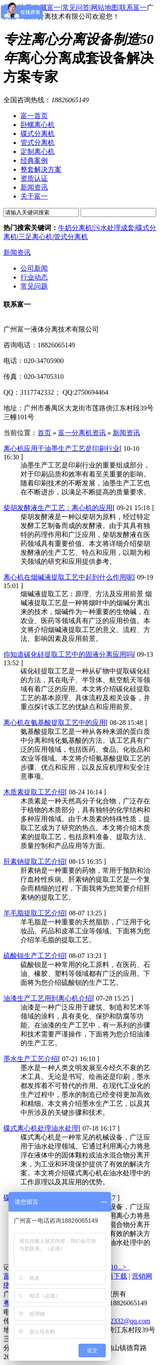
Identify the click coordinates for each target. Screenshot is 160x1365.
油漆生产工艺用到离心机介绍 (47, 998)
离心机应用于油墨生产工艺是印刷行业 (61, 448)
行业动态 (34, 277)
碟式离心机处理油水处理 (41, 1128)
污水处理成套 (113, 227)
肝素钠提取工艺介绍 (34, 861)
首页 (44, 432)
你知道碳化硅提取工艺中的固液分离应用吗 (68, 654)
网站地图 (104, 7)
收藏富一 (47, 7)
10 (114, 1267)
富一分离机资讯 (82, 432)
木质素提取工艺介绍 (34, 792)
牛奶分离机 (75, 227)
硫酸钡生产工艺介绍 (34, 955)
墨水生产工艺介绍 (30, 1058)
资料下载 (113, 1276)
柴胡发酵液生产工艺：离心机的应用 (58, 507)
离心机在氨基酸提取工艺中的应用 (54, 722)
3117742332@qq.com (120, 1321)
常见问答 (76, 7)
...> (121, 1267)
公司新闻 (34, 268)
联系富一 (133, 7)
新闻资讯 (17, 252)
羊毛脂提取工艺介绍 (34, 913)
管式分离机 (71, 236)
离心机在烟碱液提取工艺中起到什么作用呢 (68, 577)
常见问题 (34, 286)
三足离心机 (35, 236)
